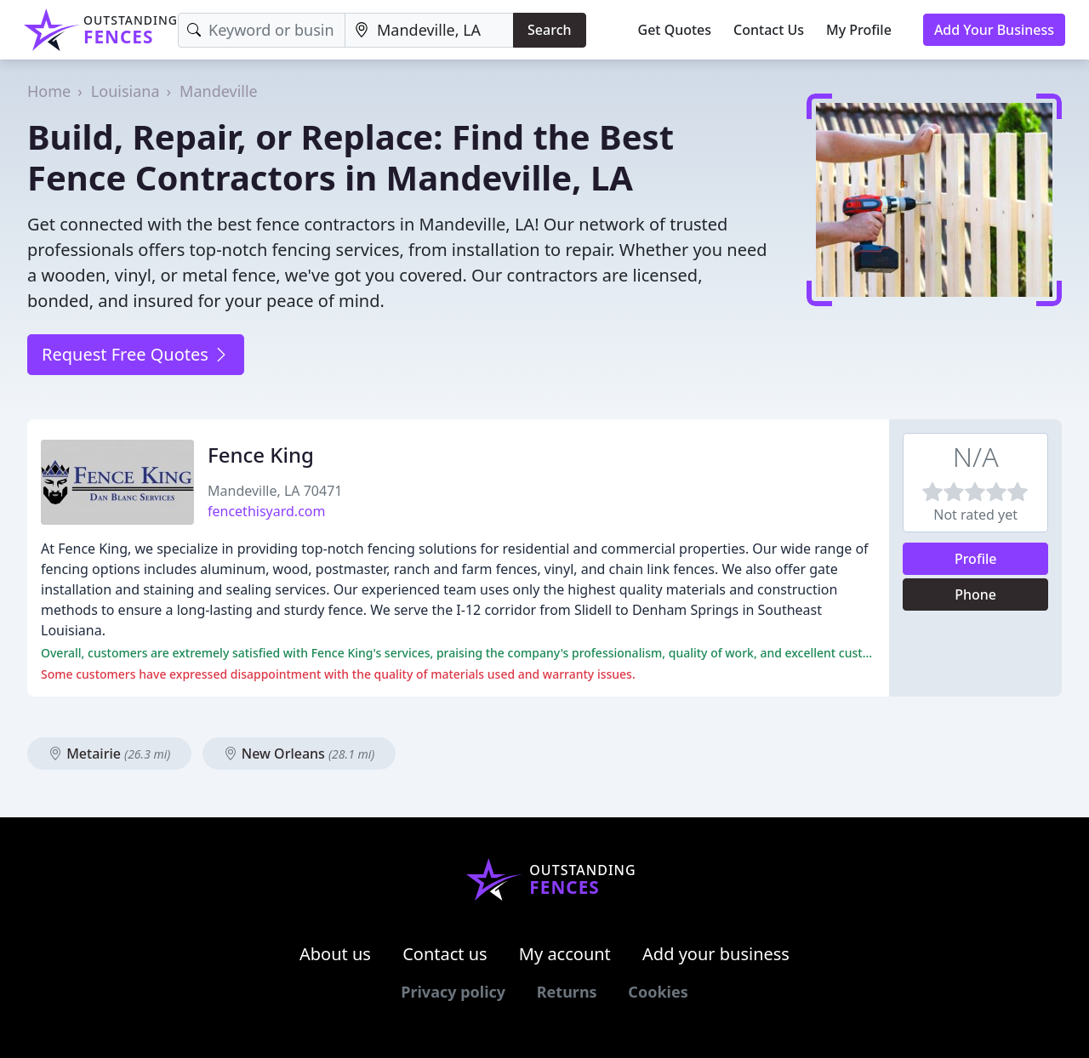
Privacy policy (453, 991)
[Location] (429, 30)
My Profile (859, 29)
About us (335, 953)
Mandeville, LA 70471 (275, 490)
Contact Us (768, 29)
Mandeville (219, 91)
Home (49, 91)
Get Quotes (675, 29)
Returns (567, 991)
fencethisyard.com (266, 511)
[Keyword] (261, 30)
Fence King (261, 455)
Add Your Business (994, 29)
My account (565, 953)
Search (549, 29)
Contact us (444, 953)
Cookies (657, 991)
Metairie (109, 753)
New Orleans (299, 753)
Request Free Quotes (136, 354)
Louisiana (125, 91)
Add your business (716, 953)
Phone (975, 594)
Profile (976, 558)
